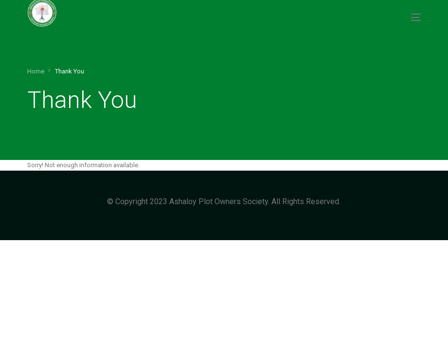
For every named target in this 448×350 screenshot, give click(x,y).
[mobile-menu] (413, 17)
